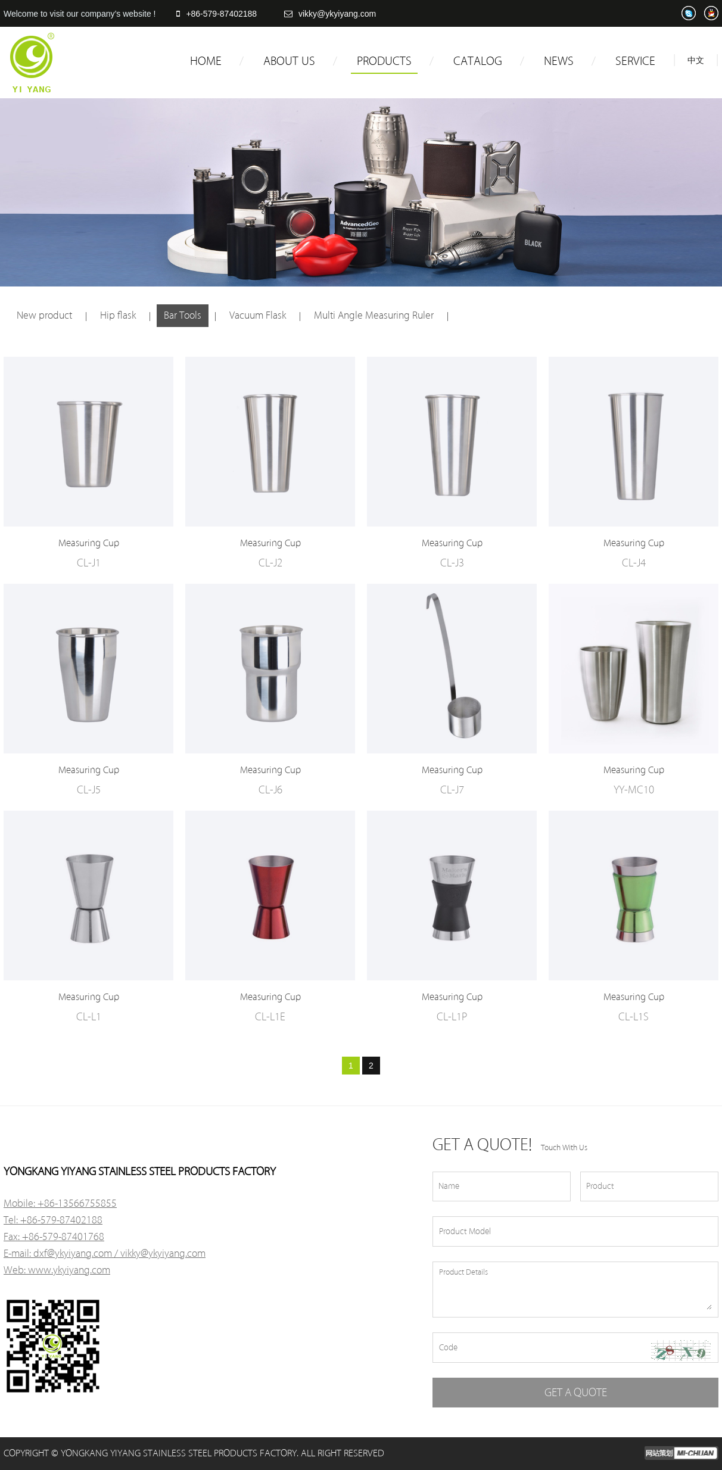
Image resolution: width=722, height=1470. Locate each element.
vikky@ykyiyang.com (330, 13)
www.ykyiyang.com (69, 1270)
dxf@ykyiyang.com (72, 1253)
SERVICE (635, 61)
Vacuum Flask (257, 315)
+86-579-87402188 (216, 13)
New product (44, 315)
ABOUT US (289, 61)
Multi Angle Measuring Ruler (374, 315)
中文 (695, 60)
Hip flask (118, 315)
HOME (206, 61)
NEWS (559, 61)
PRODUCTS (384, 61)
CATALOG (477, 61)
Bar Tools (182, 315)
